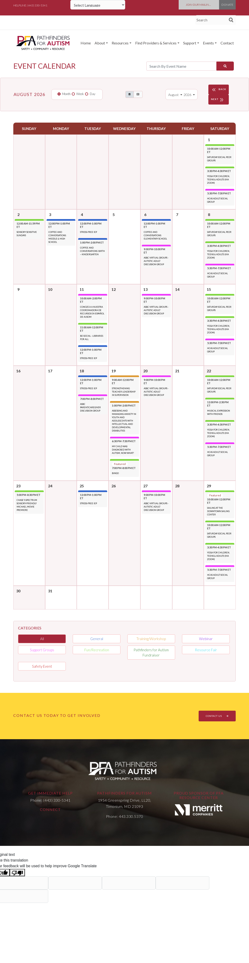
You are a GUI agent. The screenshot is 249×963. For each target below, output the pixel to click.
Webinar (206, 639)
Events (208, 43)
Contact (227, 43)
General (96, 639)
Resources (120, 43)
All (42, 639)
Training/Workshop (151, 639)
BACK (218, 89)
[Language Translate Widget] (97, 5)
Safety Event (42, 666)
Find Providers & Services (156, 43)
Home (86, 43)
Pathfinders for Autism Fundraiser (151, 652)
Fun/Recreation (96, 650)
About (100, 43)
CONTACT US (217, 715)
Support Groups (42, 650)
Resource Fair (206, 650)
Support (189, 43)
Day (92, 94)
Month (66, 94)
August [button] (173, 95)
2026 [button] (188, 95)
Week (80, 94)
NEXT (218, 99)
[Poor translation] (17, 872)
